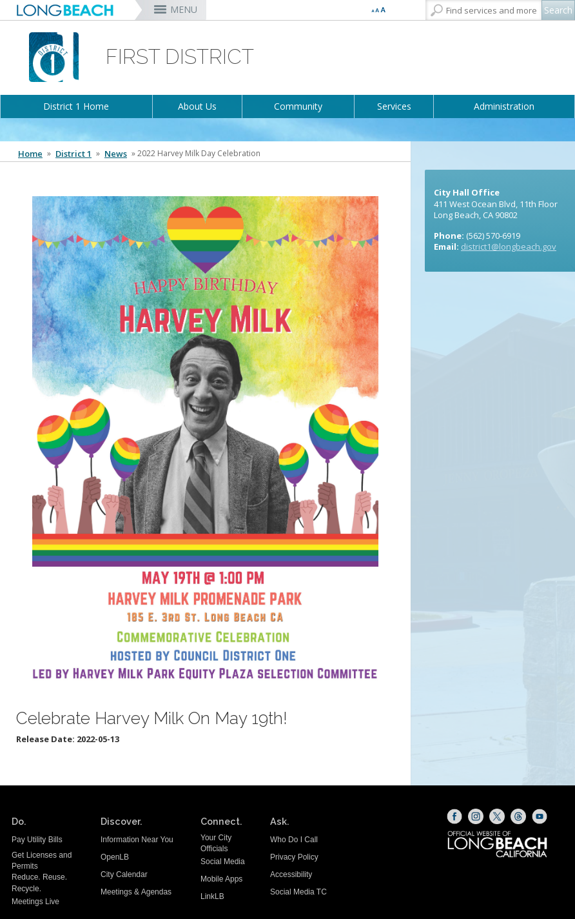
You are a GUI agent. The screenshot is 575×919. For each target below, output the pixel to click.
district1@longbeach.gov (508, 246)
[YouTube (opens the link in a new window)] (539, 816)
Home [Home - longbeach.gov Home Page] (30, 153)
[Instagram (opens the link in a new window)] (475, 816)
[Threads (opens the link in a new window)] (518, 816)
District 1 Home (76, 106)
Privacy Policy (294, 857)
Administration (504, 106)
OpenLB (115, 857)
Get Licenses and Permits (42, 861)
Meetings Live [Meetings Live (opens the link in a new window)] (35, 901)
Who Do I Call (294, 839)
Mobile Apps (221, 879)
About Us (197, 106)
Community (298, 106)
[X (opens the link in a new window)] (497, 816)
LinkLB (212, 896)
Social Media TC (298, 891)
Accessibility (291, 874)
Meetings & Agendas (136, 891)
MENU (183, 9)
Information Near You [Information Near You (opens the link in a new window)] (137, 839)
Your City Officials (215, 843)
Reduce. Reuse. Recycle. (39, 883)
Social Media (222, 861)
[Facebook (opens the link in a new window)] (454, 816)
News (115, 153)
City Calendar (124, 874)
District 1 (73, 153)
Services (394, 106)
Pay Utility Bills (37, 839)
